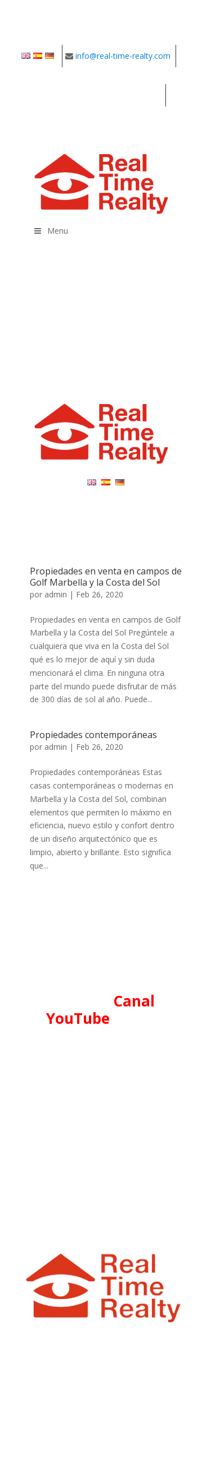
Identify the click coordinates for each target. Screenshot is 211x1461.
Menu (51, 230)
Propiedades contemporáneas (93, 735)
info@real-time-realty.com (122, 55)
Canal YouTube (100, 1009)
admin (55, 594)
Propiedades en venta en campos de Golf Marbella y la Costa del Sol (106, 576)
